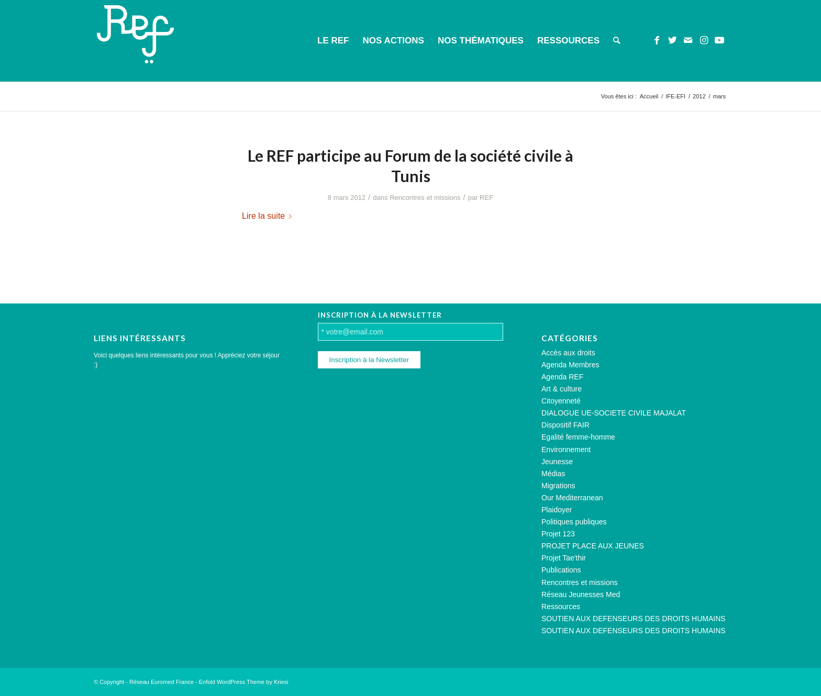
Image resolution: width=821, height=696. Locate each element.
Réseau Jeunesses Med (580, 594)
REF (486, 197)
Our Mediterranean (572, 497)
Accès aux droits (568, 353)
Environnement (566, 449)
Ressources (560, 606)
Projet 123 (558, 534)
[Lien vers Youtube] (719, 40)
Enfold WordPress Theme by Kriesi (244, 682)
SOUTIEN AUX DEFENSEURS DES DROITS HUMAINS (633, 618)
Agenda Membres (570, 365)
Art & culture (561, 389)
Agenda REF (562, 377)
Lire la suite (269, 215)
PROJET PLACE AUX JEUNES (592, 546)
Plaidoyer (556, 510)
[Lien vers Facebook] (656, 40)
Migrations (558, 485)
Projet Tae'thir (563, 558)
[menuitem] (333, 41)
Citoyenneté (561, 401)
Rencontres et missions (425, 197)
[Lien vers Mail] (688, 40)
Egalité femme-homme (578, 437)
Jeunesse (557, 461)
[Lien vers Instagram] (704, 40)
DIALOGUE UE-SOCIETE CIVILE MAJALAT (613, 413)
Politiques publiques (574, 522)
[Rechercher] (616, 41)
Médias (553, 473)
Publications (561, 570)
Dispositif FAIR (565, 425)
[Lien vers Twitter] (672, 40)
